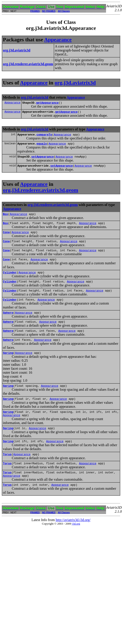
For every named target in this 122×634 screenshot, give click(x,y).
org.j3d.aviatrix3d (75, 83)
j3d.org (76, 544)
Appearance (58, 39)
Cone (6, 238)
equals (41, 146)
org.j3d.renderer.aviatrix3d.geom (40, 194)
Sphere (8, 324)
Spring (8, 367)
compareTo (44, 136)
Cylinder (10, 281)
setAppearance (42, 160)
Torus (7, 473)
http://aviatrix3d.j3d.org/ (73, 541)
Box (5, 219)
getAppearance (47, 103)
